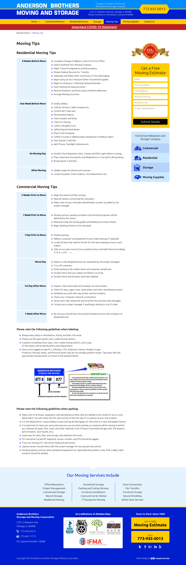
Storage (97, 21)
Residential (150, 157)
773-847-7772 (28, 536)
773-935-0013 (154, 9)
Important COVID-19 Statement (94, 27)
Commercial (150, 148)
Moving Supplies (131, 21)
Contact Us (149, 21)
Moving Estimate (150, 523)
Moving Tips (112, 21)
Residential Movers (79, 21)
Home (34, 21)
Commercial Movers (55, 21)
